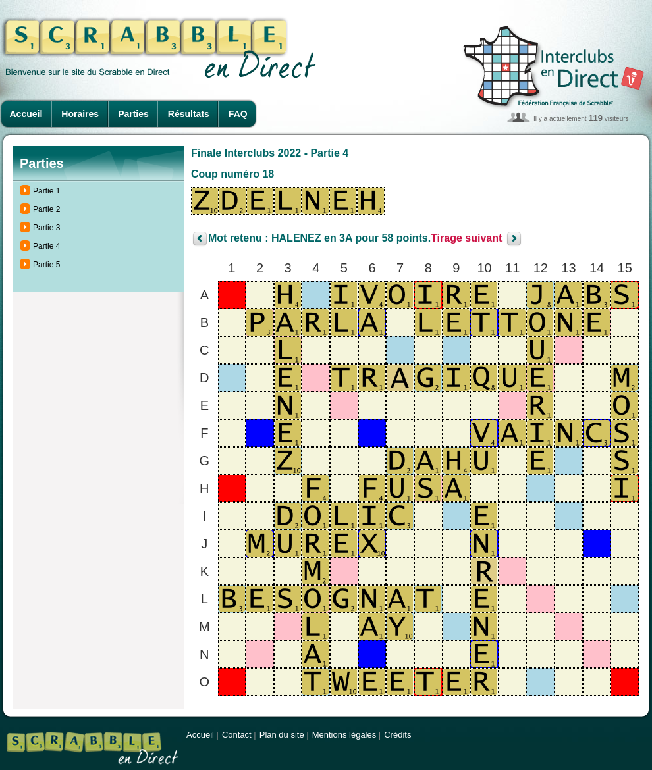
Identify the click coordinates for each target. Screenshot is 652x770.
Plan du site (281, 735)
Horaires (80, 114)
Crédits (397, 735)
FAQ (238, 114)
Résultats (188, 114)
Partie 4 (46, 246)
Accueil (26, 114)
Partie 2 (46, 209)
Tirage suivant (466, 238)
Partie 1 (46, 190)
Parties (133, 114)
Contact (237, 735)
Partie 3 (46, 227)
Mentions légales (344, 735)
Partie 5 (46, 264)
